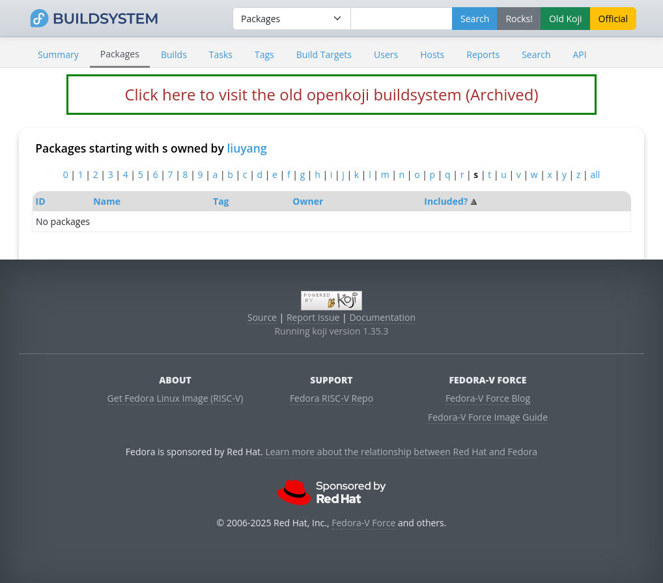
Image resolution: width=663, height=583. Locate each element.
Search (536, 54)
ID (41, 201)
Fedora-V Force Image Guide (488, 417)
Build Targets (324, 54)
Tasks (221, 54)
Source (262, 317)
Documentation (382, 317)
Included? (446, 201)
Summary (58, 54)
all (595, 174)
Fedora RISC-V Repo (331, 398)
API (579, 54)
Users (386, 54)
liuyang (246, 148)
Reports (483, 54)
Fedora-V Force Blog (487, 398)
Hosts (432, 54)
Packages (119, 54)
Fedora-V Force (363, 522)
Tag (221, 201)
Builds (174, 54)
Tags (264, 54)
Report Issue (313, 317)
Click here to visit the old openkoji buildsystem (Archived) (331, 94)
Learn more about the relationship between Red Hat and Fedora (401, 451)
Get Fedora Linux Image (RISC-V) (175, 398)
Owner (307, 201)
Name (106, 201)
